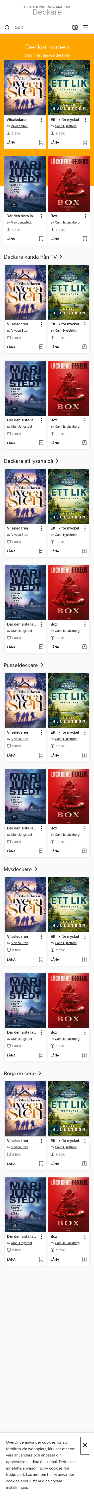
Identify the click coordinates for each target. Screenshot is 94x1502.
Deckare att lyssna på (32, 461)
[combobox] (37, 28)
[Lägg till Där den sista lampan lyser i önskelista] (41, 239)
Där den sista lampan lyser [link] (23, 216)
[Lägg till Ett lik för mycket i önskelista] (85, 143)
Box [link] (54, 216)
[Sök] (7, 28)
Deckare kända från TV (33, 257)
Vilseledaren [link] (17, 120)
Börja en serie (23, 1074)
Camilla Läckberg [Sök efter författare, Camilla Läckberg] (67, 222)
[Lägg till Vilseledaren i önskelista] (41, 143)
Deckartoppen (47, 47)
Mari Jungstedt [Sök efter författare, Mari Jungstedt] (21, 222)
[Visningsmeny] (85, 27)
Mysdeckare (21, 869)
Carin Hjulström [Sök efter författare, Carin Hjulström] (66, 126)
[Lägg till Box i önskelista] (85, 239)
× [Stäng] (85, 1445)
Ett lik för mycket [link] (65, 120)
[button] (41, 120)
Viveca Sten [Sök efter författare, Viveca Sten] (19, 126)
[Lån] (75, 28)
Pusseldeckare (24, 665)
